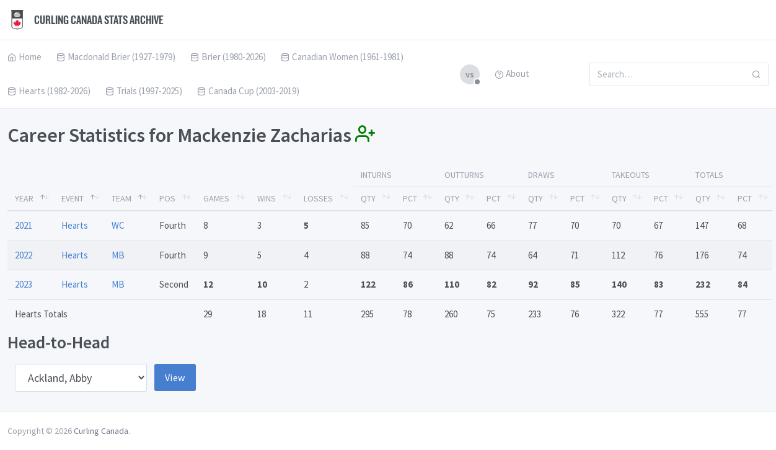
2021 (23, 225)
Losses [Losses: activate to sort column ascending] (318, 198)
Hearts (74, 225)
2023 (23, 284)
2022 (23, 255)
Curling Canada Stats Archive (85, 20)
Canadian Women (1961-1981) (342, 57)
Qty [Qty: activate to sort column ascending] (368, 198)
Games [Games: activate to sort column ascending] (216, 198)
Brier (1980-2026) (228, 57)
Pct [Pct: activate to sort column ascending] (410, 198)
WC (118, 225)
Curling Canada (101, 430)
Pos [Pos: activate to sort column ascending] (167, 198)
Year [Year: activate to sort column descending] (24, 198)
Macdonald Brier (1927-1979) (115, 57)
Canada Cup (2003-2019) (248, 91)
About (512, 73)
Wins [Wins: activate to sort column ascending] (266, 198)
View (175, 377)
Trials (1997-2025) (143, 91)
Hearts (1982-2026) (48, 91)
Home (24, 57)
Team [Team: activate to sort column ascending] (121, 198)
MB (118, 255)
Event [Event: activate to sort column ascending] (72, 198)
